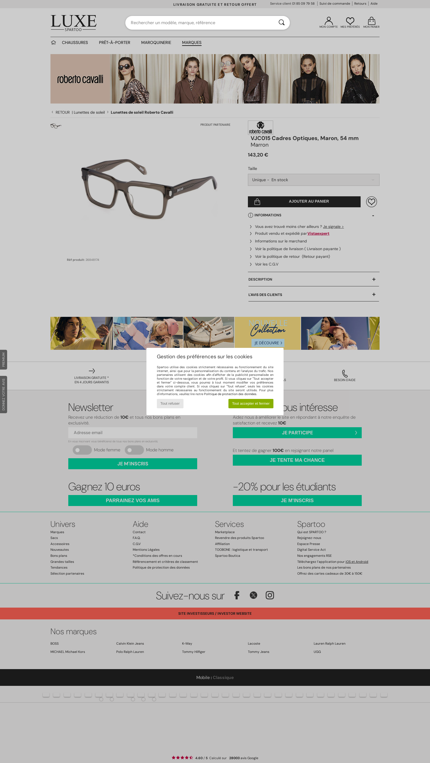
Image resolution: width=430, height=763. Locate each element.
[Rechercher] (281, 23)
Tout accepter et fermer (251, 403)
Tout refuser (170, 403)
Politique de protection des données (230, 394)
